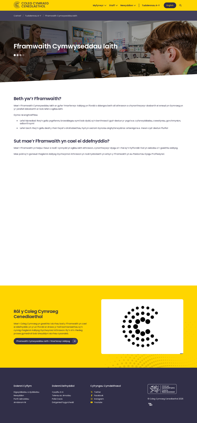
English (169, 5)
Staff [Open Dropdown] (113, 5)
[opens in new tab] (46, 341)
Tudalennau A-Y (151, 5)
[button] (150, 405)
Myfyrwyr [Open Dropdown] (99, 5)
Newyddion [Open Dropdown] (128, 5)
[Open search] (180, 5)
